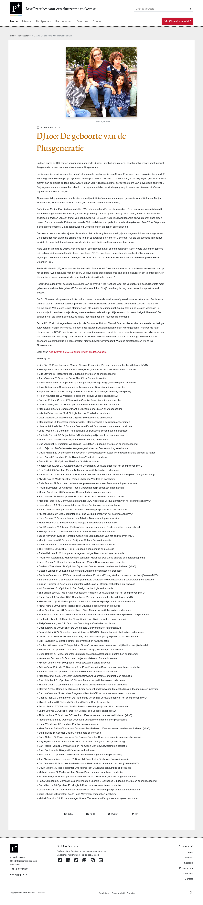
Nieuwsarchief (24, 36)
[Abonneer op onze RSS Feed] (92, 860)
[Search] (160, 9)
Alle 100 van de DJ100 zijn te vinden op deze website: (78, 351)
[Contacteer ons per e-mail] (101, 860)
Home (13, 36)
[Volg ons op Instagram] (84, 860)
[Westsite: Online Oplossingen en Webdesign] (191, 892)
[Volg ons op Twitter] (76, 860)
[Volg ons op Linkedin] (68, 860)
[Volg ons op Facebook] (60, 860)
